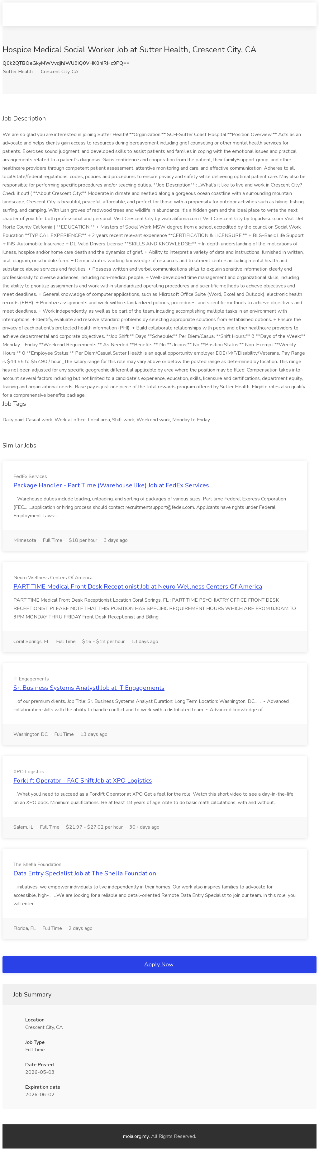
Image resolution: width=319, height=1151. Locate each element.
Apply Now (159, 964)
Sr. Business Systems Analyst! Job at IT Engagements (88, 688)
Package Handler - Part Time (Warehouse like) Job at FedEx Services (111, 485)
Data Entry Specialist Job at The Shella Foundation (84, 873)
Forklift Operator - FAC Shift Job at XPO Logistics (82, 780)
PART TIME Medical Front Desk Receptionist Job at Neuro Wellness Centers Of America (137, 586)
